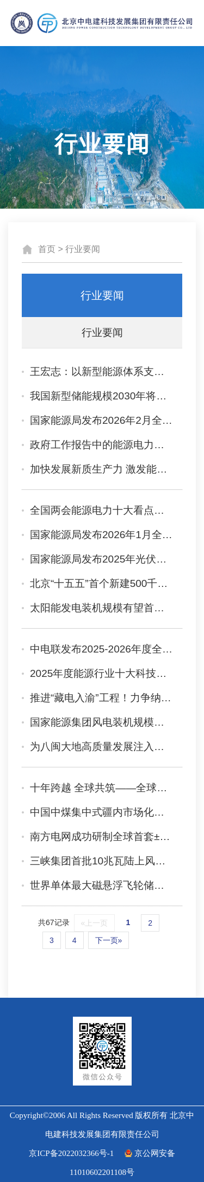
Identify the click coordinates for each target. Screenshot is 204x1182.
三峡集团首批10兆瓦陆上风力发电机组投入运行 (102, 861)
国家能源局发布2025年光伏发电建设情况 (102, 559)
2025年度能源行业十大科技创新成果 (102, 673)
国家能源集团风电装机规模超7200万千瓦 (102, 722)
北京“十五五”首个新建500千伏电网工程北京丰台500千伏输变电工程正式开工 (102, 583)
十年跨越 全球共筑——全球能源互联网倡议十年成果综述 (102, 787)
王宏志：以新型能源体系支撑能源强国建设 (102, 371)
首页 (46, 249)
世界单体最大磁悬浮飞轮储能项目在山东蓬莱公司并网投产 (102, 885)
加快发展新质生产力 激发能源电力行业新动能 (102, 469)
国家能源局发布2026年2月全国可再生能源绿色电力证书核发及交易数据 (102, 420)
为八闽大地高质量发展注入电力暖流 (102, 746)
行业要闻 (82, 249)
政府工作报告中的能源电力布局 (102, 444)
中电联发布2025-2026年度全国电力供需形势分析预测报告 (102, 649)
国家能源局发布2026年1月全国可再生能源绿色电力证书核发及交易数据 (102, 534)
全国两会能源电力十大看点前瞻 (102, 510)
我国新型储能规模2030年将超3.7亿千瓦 (102, 396)
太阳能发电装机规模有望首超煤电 (102, 607)
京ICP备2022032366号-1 (71, 1153)
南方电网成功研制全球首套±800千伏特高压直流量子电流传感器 (102, 836)
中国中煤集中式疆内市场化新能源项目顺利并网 (102, 812)
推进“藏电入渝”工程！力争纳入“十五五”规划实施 (102, 697)
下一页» (108, 940)
